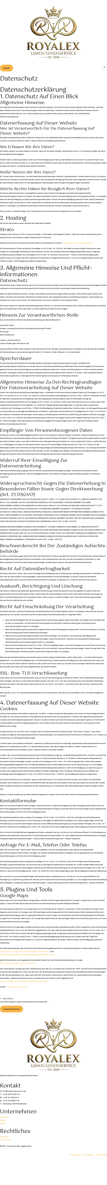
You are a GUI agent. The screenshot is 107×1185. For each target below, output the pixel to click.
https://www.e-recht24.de (17, 987)
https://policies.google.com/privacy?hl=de (17, 963)
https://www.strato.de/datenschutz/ (78, 243)
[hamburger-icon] (104, 67)
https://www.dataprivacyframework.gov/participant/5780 (24, 981)
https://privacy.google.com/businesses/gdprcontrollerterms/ (25, 951)
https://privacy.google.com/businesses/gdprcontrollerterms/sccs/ (27, 954)
